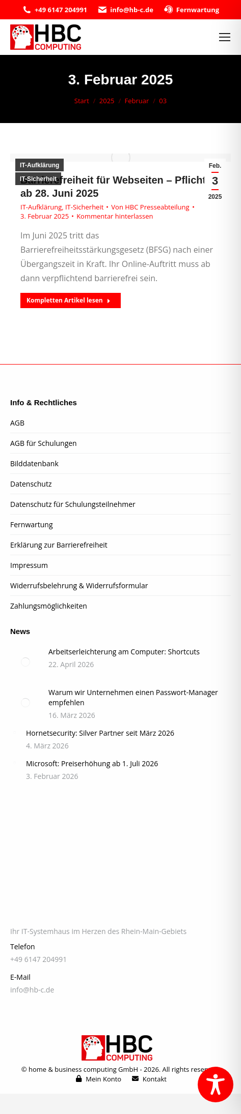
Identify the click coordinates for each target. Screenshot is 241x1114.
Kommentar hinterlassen (114, 216)
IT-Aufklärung (39, 165)
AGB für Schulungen (43, 443)
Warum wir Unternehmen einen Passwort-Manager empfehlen (133, 697)
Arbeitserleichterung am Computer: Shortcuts (124, 651)
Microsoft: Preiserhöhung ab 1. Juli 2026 (92, 763)
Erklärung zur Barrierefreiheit (59, 545)
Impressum (29, 565)
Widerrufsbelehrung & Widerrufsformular (79, 585)
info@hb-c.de (125, 10)
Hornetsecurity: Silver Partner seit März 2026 (100, 733)
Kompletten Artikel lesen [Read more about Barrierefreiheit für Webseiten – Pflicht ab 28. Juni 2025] (68, 300)
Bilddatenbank (34, 463)
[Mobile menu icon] (225, 37)
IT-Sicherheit (38, 179)
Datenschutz (30, 484)
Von (150, 207)
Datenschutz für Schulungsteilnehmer (73, 504)
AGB (17, 423)
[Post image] (25, 662)
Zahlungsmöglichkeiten (48, 606)
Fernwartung (191, 10)
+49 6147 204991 (54, 10)
